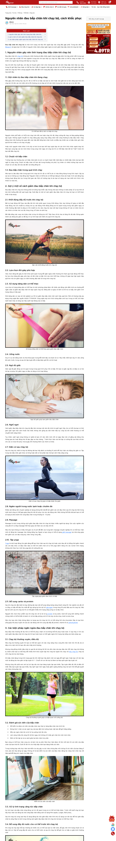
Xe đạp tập (36, 7)
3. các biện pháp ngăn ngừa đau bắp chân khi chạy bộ (25, 39)
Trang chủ (8, 13)
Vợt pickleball (73, 7)
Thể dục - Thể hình (23, 13)
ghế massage (66, 532)
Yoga (7, 543)
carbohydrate (73, 622)
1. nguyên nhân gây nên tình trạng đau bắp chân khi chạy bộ (24, 34)
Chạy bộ (32, 13)
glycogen (49, 607)
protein (49, 614)
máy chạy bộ (73, 651)
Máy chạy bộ (24, 7)
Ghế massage (11, 7)
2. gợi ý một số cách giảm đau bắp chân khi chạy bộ (25, 37)
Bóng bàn (85, 7)
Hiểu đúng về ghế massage (96, 19)
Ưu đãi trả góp (60, 7)
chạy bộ (20, 56)
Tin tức (93, 7)
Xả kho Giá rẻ (48, 7)
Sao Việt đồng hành (103, 7)
